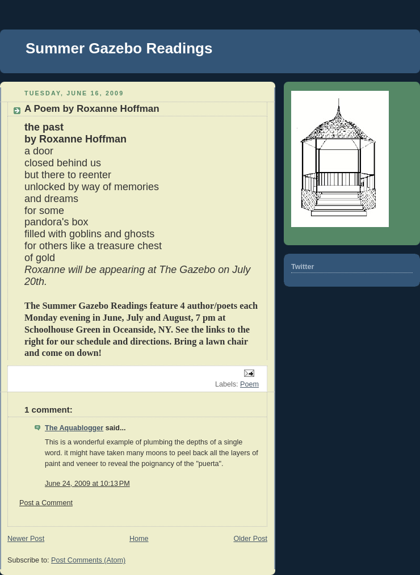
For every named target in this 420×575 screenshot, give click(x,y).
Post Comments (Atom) (88, 560)
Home (139, 539)
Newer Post (25, 539)
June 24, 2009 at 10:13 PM (87, 484)
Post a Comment (46, 503)
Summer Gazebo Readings (119, 48)
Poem (249, 384)
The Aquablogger (74, 428)
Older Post (250, 539)
